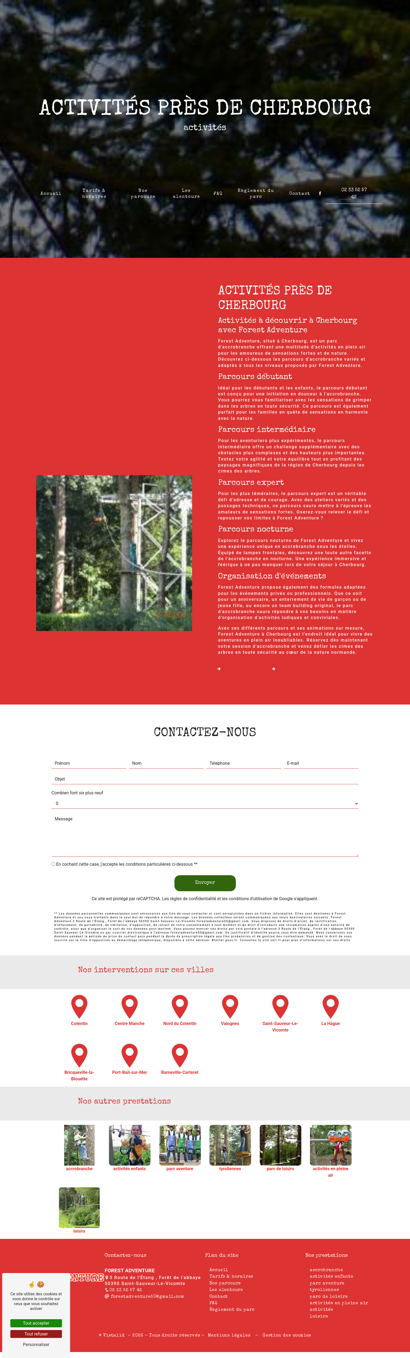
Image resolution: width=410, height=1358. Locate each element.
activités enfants (331, 1277)
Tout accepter (36, 1323)
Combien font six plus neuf (77, 766)
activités (321, 1310)
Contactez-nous (294, 642)
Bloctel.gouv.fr (224, 913)
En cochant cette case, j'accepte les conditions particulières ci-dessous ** (127, 837)
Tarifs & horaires (94, 191)
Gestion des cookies (286, 1336)
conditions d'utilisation (250, 871)
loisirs (319, 1317)
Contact (299, 191)
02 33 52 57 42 (354, 191)
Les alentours (186, 191)
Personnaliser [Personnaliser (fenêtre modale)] (36, 1344)
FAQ (218, 191)
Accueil (51, 191)
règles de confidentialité (193, 871)
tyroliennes (324, 1290)
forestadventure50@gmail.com (144, 1297)
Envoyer (205, 856)
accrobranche (326, 1270)
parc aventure (327, 1283)
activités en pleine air (339, 1303)
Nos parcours (143, 191)
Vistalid (114, 1336)
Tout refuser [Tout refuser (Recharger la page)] (36, 1334)
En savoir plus (238, 642)
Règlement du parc (256, 191)
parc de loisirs (329, 1297)
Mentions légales (229, 1336)
